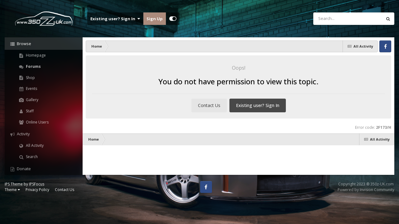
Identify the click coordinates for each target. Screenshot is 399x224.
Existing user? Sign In (115, 18)
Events (31, 88)
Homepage (35, 55)
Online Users (37, 122)
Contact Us (209, 105)
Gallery (31, 99)
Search (31, 156)
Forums (33, 66)
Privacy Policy (37, 189)
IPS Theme (14, 184)
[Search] (331, 18)
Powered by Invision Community (366, 189)
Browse (23, 43)
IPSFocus (36, 184)
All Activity (34, 145)
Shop (30, 77)
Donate (23, 168)
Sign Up (155, 18)
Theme (12, 189)
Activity (23, 134)
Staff (29, 111)
